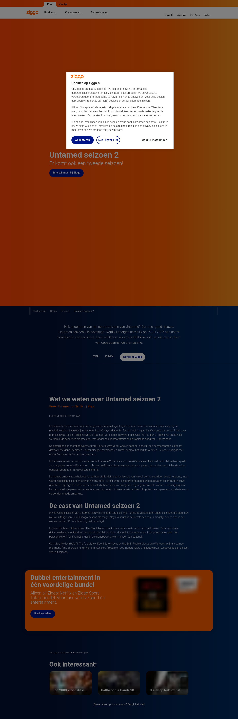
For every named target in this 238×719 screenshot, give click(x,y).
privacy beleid (151, 125)
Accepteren (82, 140)
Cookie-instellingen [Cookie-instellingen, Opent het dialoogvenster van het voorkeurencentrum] (154, 140)
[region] (120, 110)
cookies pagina (125, 125)
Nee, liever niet (108, 140)
